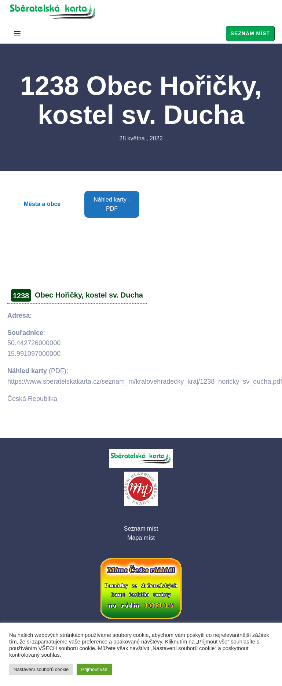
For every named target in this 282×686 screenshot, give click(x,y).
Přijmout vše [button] (94, 669)
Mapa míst (141, 538)
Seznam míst (250, 33)
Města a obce (42, 204)
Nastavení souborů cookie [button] (41, 669)
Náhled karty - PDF (112, 204)
